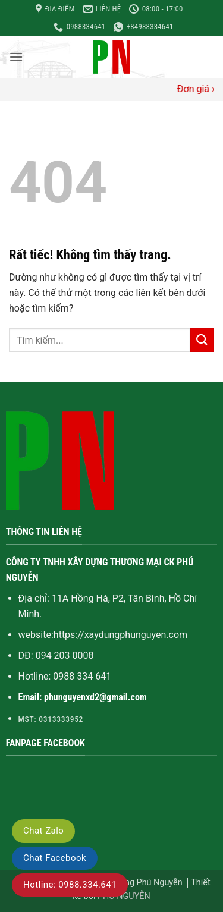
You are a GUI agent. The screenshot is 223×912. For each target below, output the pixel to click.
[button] (16, 56)
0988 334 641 (82, 676)
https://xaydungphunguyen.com (120, 634)
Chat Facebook (54, 858)
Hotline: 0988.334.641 (70, 884)
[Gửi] (202, 339)
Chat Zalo (43, 830)
